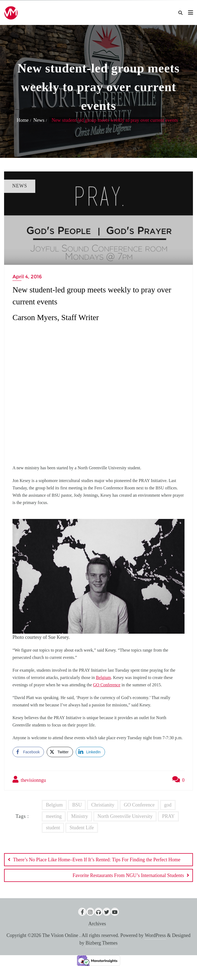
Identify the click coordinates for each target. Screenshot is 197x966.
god (167, 805)
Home (22, 120)
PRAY (168, 816)
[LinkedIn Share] (90, 752)
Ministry (79, 816)
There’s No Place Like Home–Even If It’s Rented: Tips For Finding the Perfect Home (96, 859)
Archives (97, 923)
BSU (77, 805)
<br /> (98, 391)
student (53, 827)
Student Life (81, 827)
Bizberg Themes (101, 943)
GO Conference (106, 685)
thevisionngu (29, 779)
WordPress (155, 935)
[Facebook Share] (28, 752)
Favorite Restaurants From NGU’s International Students (128, 875)
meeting (54, 816)
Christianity (102, 805)
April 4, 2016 (27, 277)
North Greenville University (124, 816)
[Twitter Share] (60, 752)
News (39, 120)
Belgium (103, 677)
